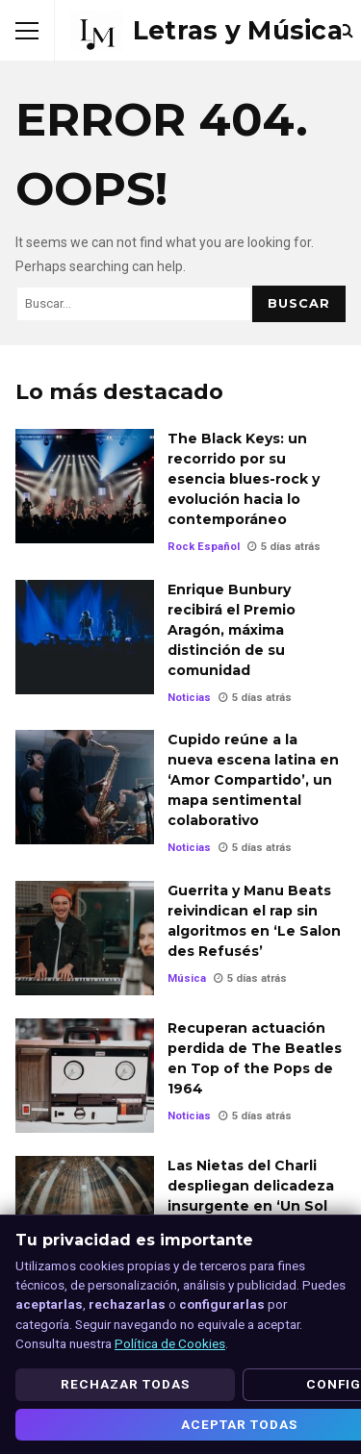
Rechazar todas (125, 1383)
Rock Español (204, 546)
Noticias (189, 697)
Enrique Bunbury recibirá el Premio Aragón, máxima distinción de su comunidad (84, 637)
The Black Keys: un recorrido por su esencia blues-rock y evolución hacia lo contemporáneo (84, 486)
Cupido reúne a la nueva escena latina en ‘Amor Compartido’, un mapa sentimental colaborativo (84, 787)
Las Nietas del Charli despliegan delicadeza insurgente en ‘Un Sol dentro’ (84, 1213)
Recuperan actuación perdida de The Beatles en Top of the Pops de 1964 (84, 1075)
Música (187, 978)
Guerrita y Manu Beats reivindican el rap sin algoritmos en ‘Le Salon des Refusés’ (84, 938)
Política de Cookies (170, 1343)
